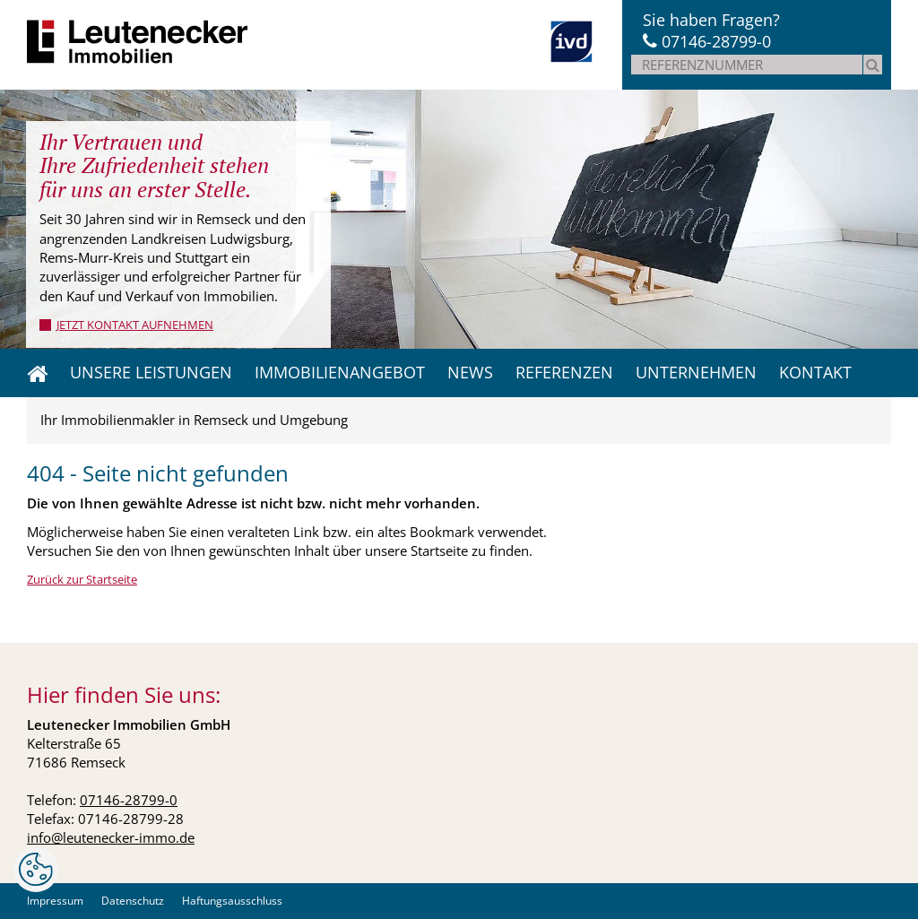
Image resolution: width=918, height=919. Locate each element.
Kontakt (815, 372)
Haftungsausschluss (232, 900)
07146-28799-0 (716, 41)
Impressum (55, 900)
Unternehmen (696, 372)
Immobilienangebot (340, 372)
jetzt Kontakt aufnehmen (134, 324)
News (470, 372)
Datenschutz (132, 900)
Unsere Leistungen (151, 372)
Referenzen (564, 372)
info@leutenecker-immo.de (111, 837)
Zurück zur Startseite (82, 579)
